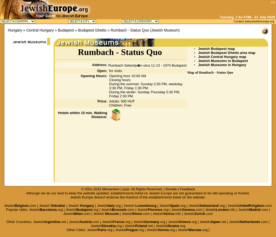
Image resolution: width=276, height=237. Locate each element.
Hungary (15, 30)
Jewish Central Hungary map (222, 57)
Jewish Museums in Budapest (223, 61)
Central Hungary (40, 30)
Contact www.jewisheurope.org (254, 21)
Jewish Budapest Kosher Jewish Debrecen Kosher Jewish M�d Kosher (82, 21)
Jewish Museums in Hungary (222, 65)
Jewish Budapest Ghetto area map (226, 53)
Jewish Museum (164, 30)
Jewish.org (109, 206)
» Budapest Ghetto (90, 30)
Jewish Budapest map (216, 49)
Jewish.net (49, 222)
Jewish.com (20, 206)
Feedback (187, 189)
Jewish (52, 206)
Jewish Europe (160, 193)
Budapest (66, 30)
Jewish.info (220, 210)
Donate (171, 189)
